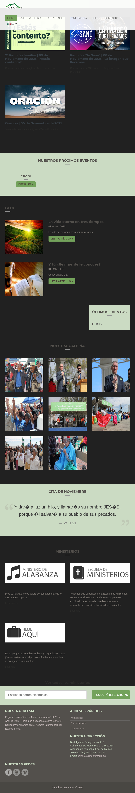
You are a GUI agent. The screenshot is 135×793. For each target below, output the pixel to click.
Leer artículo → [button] (62, 238)
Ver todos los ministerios (67, 683)
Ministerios (77, 717)
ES (12, 24)
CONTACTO (111, 17)
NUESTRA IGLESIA (31, 17)
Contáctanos (78, 728)
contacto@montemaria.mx (91, 756)
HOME (11, 17)
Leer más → (11, 603)
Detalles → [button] (25, 184)
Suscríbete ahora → (113, 695)
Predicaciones (78, 723)
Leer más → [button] (76, 610)
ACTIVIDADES (57, 17)
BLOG (96, 17)
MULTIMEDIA (80, 17)
